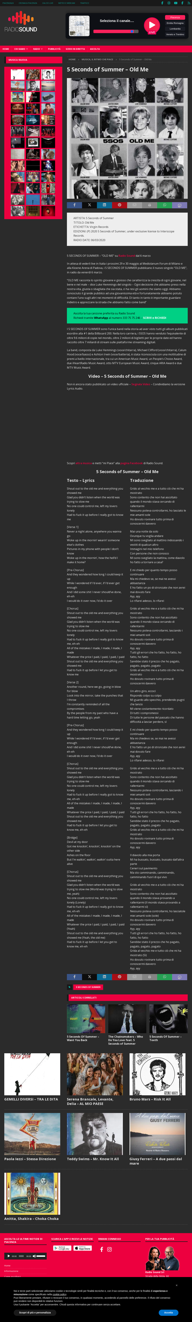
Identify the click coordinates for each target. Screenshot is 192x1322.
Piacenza (175, 17)
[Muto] (34, 1256)
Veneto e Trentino (175, 34)
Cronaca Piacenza (28, 3)
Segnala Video (140, 384)
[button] (176, 1285)
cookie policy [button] (59, 1294)
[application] (25, 1256)
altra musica (84, 463)
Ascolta (95, 48)
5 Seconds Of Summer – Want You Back (83, 1038)
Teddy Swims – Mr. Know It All (93, 1158)
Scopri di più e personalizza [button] (35, 1312)
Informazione (11, 1270)
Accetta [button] (168, 1312)
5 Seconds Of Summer (88, 986)
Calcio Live (47, 3)
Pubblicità (54, 48)
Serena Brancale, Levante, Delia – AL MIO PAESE (90, 1101)
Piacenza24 (8, 3)
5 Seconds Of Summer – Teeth (165, 1038)
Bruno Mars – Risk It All (150, 1099)
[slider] (21, 1256)
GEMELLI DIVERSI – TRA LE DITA (31, 1099)
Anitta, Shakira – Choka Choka (31, 1218)
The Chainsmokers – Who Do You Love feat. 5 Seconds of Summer (125, 1039)
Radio (36, 48)
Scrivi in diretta (75, 48)
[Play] (8, 1256)
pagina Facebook (131, 463)
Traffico (84, 3)
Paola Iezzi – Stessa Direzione (30, 1158)
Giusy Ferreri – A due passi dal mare (156, 1161)
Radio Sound (127, 255)
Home (6, 48)
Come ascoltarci (12, 1276)
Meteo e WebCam (66, 3)
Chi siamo (19, 48)
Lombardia (175, 28)
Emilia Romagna (175, 23)
